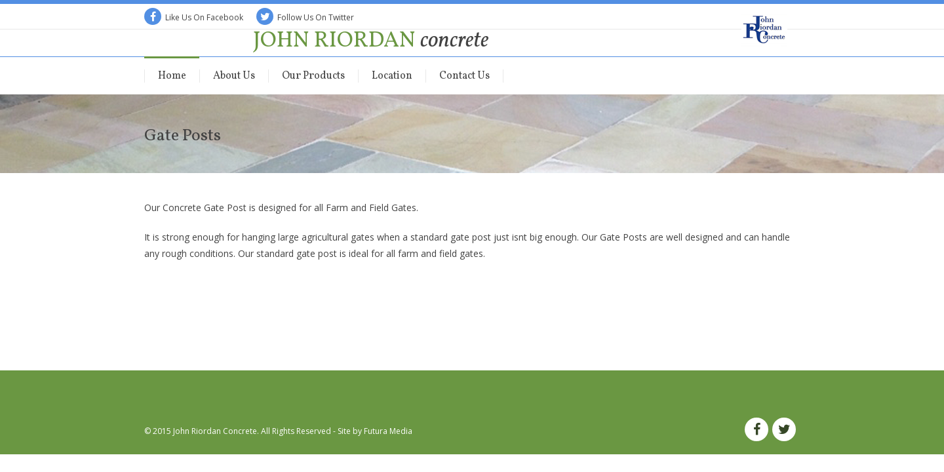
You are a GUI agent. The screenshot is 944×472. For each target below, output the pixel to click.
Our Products (313, 76)
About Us (234, 76)
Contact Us (464, 76)
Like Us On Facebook (193, 17)
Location (392, 76)
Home (172, 76)
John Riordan (370, 41)
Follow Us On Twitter (305, 17)
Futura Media (388, 431)
